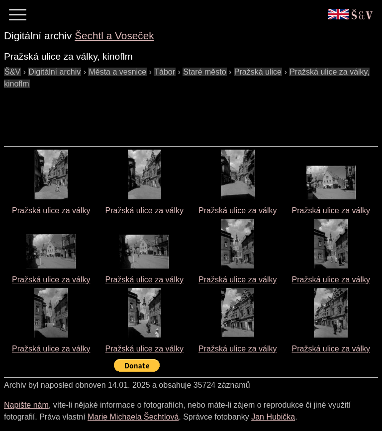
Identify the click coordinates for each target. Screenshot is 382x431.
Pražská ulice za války (51, 210)
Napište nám (26, 405)
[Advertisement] (185, 112)
